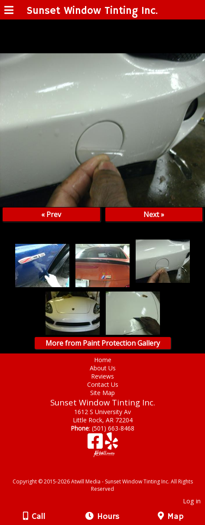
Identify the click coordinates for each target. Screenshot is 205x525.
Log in (192, 501)
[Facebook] (96, 444)
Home (102, 360)
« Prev (51, 214)
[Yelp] (111, 444)
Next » (153, 214)
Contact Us (102, 384)
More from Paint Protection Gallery (103, 343)
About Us (103, 368)
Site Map (102, 393)
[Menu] (8, 11)
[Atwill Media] (110, 472)
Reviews (102, 376)
